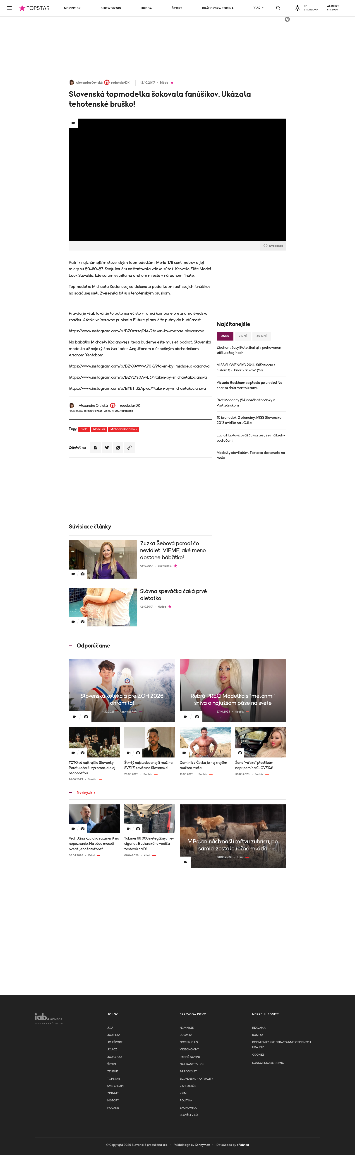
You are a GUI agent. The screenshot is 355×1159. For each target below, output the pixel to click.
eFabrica (243, 1145)
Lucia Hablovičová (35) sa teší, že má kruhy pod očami (251, 437)
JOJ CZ (112, 1049)
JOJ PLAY (113, 1035)
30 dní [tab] (262, 336)
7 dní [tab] (243, 336)
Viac (257, 7)
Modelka (99, 429)
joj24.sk (186, 1035)
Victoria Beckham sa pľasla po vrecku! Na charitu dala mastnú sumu (249, 385)
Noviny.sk (72, 8)
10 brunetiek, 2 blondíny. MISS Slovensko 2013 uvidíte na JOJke (249, 420)
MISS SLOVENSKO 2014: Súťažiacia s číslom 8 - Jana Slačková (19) (246, 367)
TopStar (113, 1078)
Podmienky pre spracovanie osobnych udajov (281, 1045)
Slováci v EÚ (189, 1115)
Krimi (183, 1093)
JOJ (110, 1027)
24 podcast (188, 1071)
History (113, 1100)
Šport (177, 8)
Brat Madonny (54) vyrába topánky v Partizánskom (246, 402)
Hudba (146, 8)
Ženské (112, 1071)
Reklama (258, 1027)
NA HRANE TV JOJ (192, 1064)
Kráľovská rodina (218, 8)
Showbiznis (111, 8)
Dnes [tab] (225, 336)
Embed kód (273, 245)
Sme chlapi (115, 1086)
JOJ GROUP (115, 1057)
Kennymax (202, 1145)
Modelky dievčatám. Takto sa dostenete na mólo (251, 455)
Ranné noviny (190, 1057)
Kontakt (258, 1035)
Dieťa (84, 429)
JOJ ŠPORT (114, 1042)
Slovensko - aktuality (196, 1078)
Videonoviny (189, 1049)
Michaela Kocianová (123, 429)
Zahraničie (188, 1086)
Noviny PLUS (189, 1042)
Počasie (113, 1107)
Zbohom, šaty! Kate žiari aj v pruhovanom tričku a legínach (249, 350)
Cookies (258, 1054)
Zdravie (113, 1093)
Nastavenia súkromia (268, 1063)
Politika (186, 1100)
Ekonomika (188, 1107)
